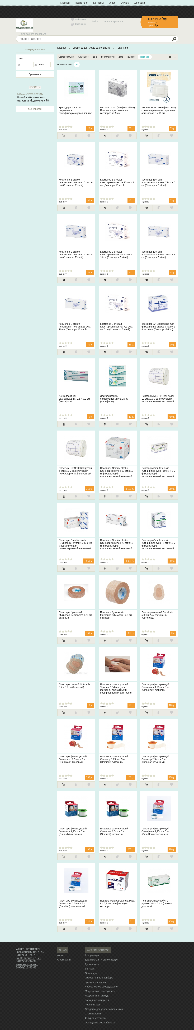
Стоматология (93, 1013)
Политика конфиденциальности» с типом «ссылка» (89, 8)
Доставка (139, 2)
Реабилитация (93, 1004)
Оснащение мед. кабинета (100, 1022)
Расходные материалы (98, 1000)
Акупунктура (92, 955)
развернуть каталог (35, 49)
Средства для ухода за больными (91, 47)
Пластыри (122, 47)
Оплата (125, 2)
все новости (35, 109)
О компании (64, 959)
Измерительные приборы (99, 977)
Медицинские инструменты (100, 991)
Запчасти (90, 968)
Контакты (98, 2)
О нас (112, 2)
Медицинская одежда (97, 995)
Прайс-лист (81, 2)
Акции (60, 955)
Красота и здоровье (96, 982)
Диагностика (92, 964)
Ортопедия (91, 973)
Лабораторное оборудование (101, 986)
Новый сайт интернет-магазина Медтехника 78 (33, 99)
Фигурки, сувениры (95, 1018)
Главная (65, 2)
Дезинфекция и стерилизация (102, 959)
